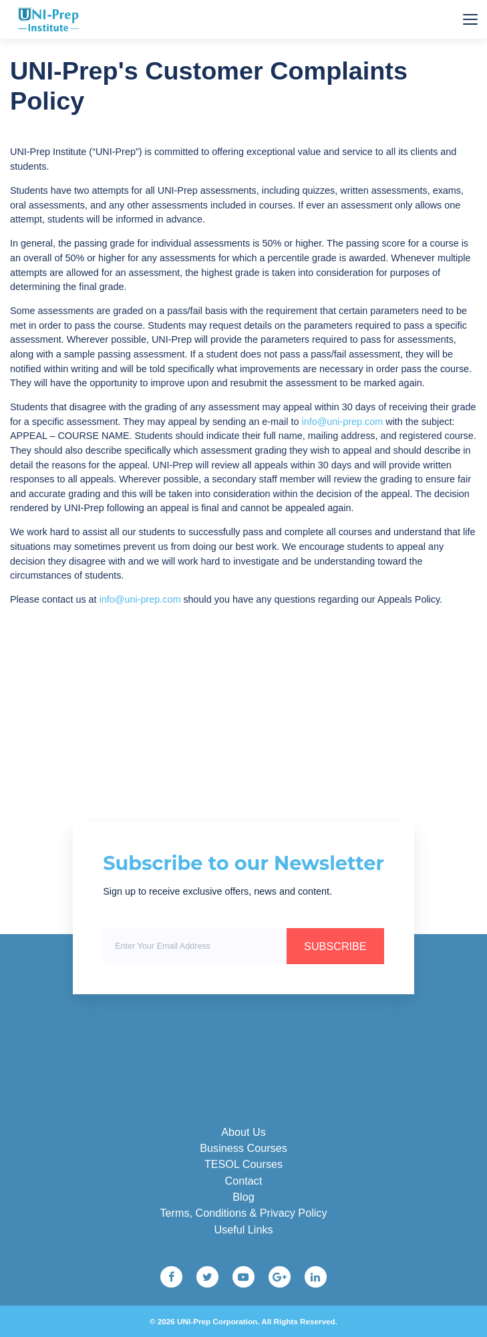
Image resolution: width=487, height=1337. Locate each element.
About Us (243, 1132)
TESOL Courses (243, 1164)
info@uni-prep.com (342, 421)
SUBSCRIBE (335, 946)
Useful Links (243, 1229)
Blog (243, 1197)
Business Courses (243, 1148)
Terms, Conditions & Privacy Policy (243, 1213)
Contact (244, 1181)
